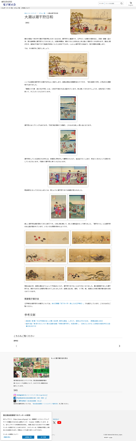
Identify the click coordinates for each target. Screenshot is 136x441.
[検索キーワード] (112, 3)
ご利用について (25, 8)
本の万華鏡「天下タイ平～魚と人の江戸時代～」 (68, 303)
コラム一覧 (17, 8)
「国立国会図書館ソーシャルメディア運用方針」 (45, 404)
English (130, 3)
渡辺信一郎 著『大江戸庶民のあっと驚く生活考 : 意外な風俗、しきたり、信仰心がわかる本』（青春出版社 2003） (65, 321)
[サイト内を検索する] (121, 3)
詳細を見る (7, 437)
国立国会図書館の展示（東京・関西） (32, 398)
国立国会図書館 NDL (29, 401)
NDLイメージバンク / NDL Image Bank (32, 395)
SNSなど (56, 419)
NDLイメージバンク (30, 13)
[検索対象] (101, 3)
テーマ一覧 (9, 8)
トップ (3, 8)
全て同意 (43, 437)
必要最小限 (28, 437)
